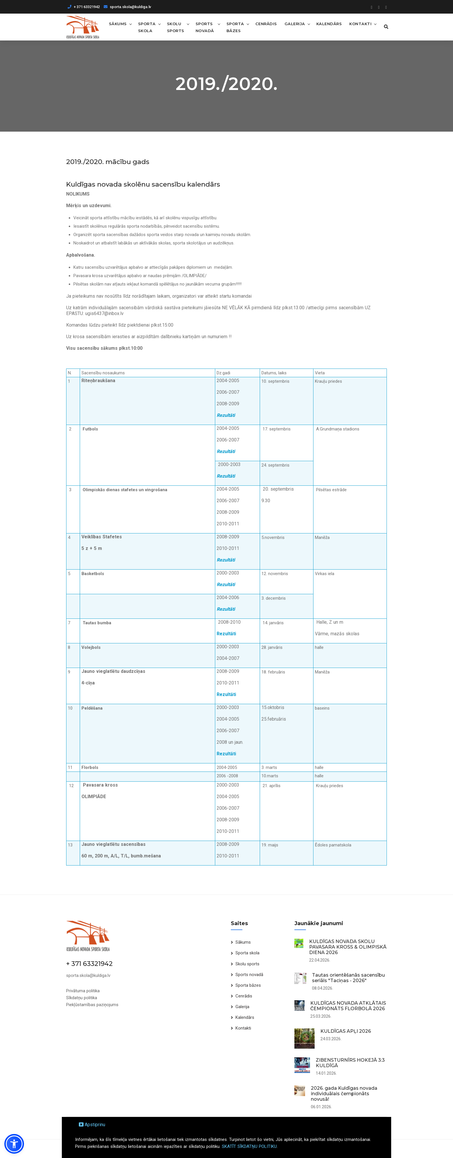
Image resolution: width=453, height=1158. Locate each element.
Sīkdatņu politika (81, 997)
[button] (14, 1143)
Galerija (294, 23)
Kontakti (359, 23)
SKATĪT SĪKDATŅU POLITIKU (249, 1146)
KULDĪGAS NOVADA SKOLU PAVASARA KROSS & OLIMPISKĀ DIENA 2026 (348, 947)
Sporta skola (146, 27)
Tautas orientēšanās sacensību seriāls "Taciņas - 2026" (348, 977)
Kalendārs (328, 23)
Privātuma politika (83, 990)
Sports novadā (204, 27)
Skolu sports (175, 27)
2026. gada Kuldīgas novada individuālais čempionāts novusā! (344, 1093)
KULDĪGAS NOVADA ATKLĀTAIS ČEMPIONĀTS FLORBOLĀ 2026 (348, 1005)
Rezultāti (226, 415)
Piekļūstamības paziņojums (92, 1004)
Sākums (118, 23)
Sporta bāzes (234, 27)
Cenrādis (265, 23)
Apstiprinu (92, 1124)
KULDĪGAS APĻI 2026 (345, 1031)
